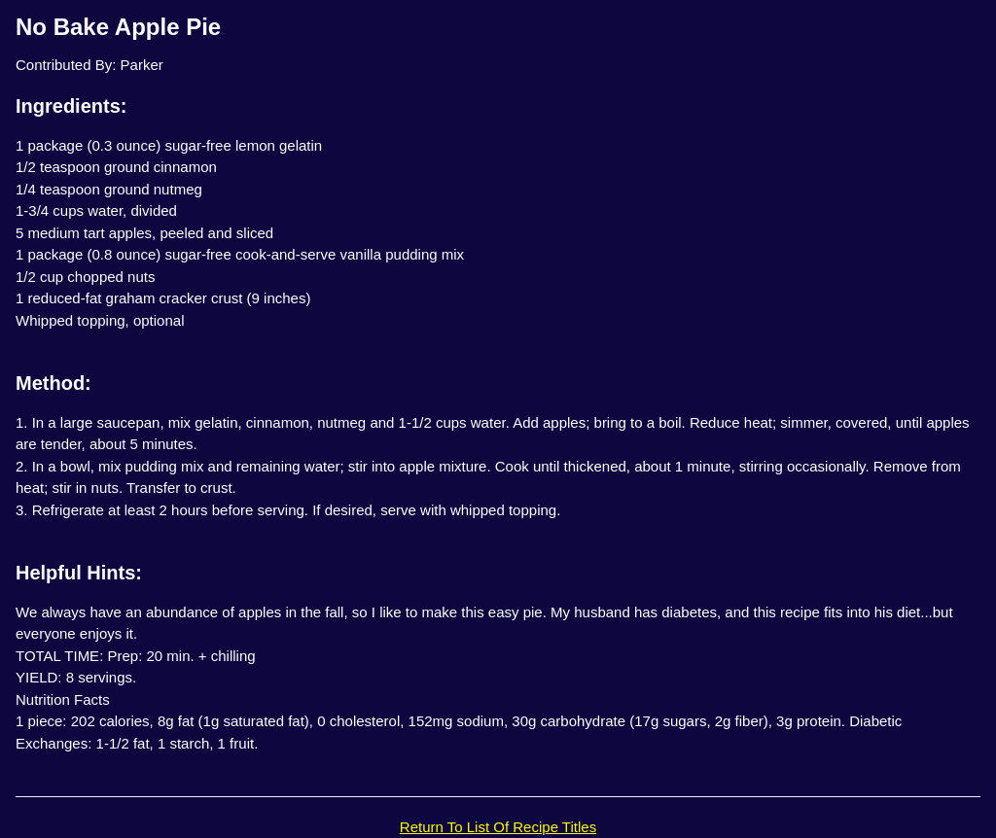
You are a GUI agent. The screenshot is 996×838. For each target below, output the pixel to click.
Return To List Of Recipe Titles (498, 827)
